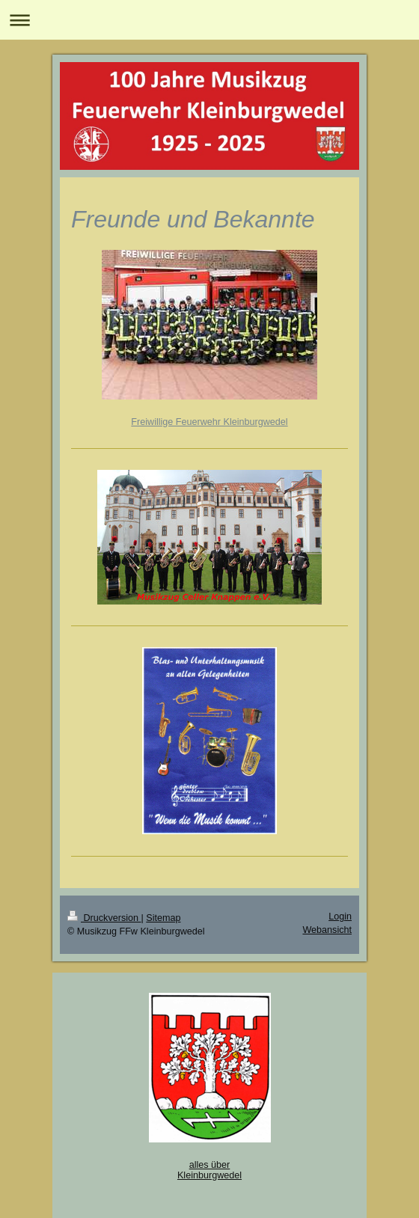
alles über (209, 1165)
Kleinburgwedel (209, 1175)
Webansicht (327, 930)
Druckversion (104, 918)
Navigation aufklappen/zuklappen (209, 20)
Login (340, 916)
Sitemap (163, 918)
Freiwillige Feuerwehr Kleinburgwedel (209, 422)
